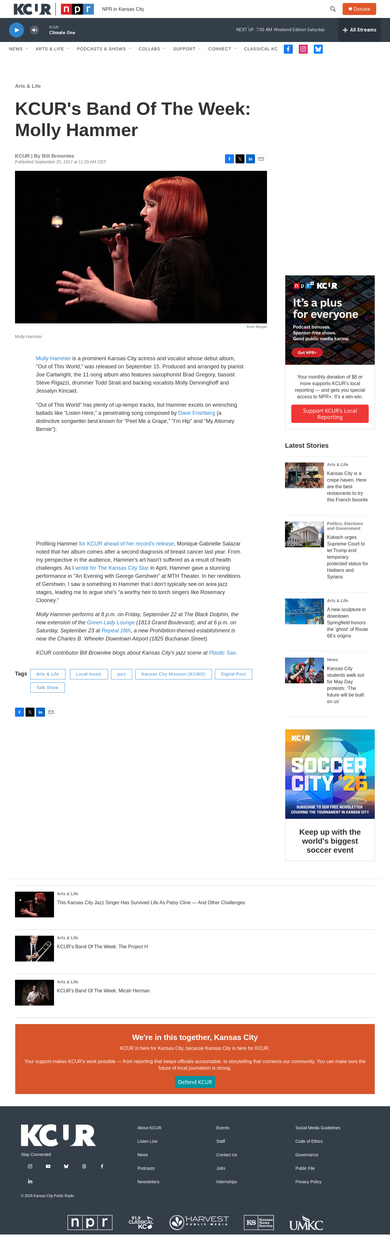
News (16, 62)
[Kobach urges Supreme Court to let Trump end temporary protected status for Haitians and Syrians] (304, 548)
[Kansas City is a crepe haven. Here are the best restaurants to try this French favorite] (304, 489)
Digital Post (233, 687)
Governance (307, 1168)
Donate (365, 16)
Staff (220, 1155)
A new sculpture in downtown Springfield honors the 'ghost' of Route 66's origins (347, 636)
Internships (226, 1195)
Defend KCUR (195, 1095)
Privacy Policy (309, 1195)
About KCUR (149, 1141)
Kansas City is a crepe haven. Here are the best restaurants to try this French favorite (347, 500)
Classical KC (261, 62)
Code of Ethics (309, 1155)
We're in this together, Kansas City (195, 1050)
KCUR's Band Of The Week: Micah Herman (103, 1004)
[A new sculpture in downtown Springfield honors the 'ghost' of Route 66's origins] (304, 625)
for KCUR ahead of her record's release (126, 557)
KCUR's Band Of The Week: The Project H (102, 960)
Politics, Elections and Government (345, 539)
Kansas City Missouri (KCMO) (174, 687)
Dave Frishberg (196, 426)
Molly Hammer (53, 372)
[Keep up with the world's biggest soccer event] (330, 787)
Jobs (220, 1182)
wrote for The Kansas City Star (112, 581)
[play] (16, 43)
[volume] (34, 43)
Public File (305, 1182)
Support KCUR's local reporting (330, 427)
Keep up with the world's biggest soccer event (330, 854)
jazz (121, 687)
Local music (89, 687)
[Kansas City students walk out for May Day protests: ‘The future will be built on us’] (304, 684)
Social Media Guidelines (318, 1141)
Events (222, 1141)
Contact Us (226, 1168)
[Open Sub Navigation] (27, 62)
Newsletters (148, 1195)
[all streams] (359, 43)
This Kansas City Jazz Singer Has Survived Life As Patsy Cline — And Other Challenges (151, 916)
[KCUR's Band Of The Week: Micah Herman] (34, 1006)
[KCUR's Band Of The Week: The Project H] (34, 962)
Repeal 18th (116, 644)
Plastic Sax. (223, 666)
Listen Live (147, 1155)
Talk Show (47, 701)
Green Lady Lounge (111, 636)
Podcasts (146, 1182)
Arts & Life (50, 62)
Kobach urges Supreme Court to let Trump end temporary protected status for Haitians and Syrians (347, 570)
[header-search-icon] (335, 16)
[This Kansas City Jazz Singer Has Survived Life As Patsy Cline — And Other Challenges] (34, 918)
